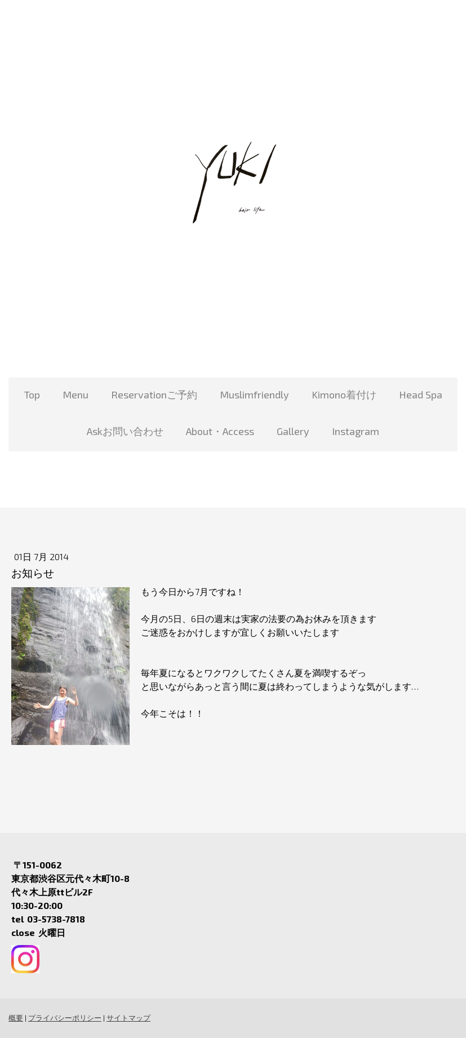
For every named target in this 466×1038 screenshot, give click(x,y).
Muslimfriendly (254, 394)
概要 (15, 1017)
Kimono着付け (344, 394)
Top (32, 394)
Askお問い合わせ (125, 431)
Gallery (293, 431)
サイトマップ (128, 1017)
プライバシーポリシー (64, 1017)
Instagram (355, 431)
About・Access (220, 431)
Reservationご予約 (154, 394)
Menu (75, 394)
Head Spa (420, 394)
